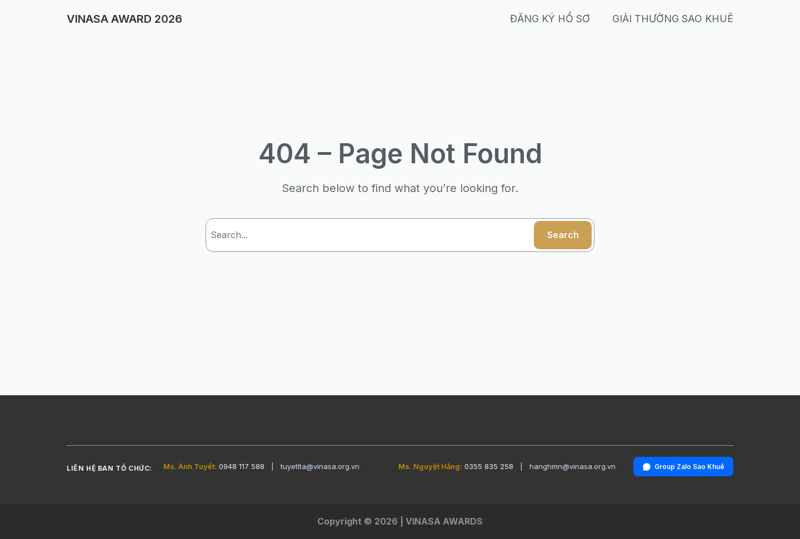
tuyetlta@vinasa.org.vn (320, 466)
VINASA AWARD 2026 (124, 19)
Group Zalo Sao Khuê (683, 466)
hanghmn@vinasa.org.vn (572, 466)
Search (563, 234)
